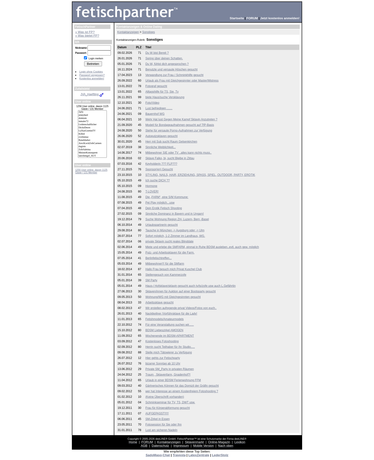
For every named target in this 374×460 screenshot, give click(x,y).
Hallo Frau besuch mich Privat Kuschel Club (173, 269)
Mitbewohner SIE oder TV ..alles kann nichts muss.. (178, 152)
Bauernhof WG (154, 114)
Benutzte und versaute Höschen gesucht (171, 69)
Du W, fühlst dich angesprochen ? (167, 64)
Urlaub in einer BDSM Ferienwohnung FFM (173, 380)
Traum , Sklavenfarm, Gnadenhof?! (167, 374)
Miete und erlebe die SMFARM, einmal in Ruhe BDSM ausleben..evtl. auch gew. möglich (202, 247)
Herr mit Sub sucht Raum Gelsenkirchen (171, 141)
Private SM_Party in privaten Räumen (169, 369)
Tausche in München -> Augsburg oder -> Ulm (174, 230)
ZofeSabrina (92, 149)
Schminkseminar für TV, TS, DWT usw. (170, 402)
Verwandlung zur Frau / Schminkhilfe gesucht (174, 75)
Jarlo (92, 112)
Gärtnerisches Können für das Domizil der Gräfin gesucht (182, 385)
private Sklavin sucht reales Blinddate (169, 241)
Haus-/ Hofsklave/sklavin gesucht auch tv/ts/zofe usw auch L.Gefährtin (190, 286)
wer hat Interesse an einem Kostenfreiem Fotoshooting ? (181, 391)
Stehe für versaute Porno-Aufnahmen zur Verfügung (178, 130)
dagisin (92, 146)
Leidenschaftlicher (92, 124)
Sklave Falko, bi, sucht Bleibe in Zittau (169, 158)
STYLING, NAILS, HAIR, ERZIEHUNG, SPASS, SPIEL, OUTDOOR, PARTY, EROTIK (200, 175)
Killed (92, 134)
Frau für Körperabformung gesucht (167, 408)
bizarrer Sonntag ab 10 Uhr (162, 363)
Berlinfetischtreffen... (158, 258)
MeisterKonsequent (92, 152)
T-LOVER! (152, 191)
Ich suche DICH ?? (157, 180)
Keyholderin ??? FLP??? (161, 163)
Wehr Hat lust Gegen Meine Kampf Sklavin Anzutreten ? (181, 119)
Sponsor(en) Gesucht (159, 169)
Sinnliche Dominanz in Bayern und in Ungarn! (174, 213)
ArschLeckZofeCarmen (92, 143)
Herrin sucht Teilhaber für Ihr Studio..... (170, 347)
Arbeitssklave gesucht (159, 302)
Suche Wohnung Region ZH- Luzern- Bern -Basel (177, 219)
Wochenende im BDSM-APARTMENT (169, 335)
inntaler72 (92, 121)
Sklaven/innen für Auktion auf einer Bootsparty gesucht (180, 291)
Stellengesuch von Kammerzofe (165, 274)
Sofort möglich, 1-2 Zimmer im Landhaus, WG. (175, 236)
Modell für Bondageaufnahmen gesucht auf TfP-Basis (179, 125)
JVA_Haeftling (92, 94)
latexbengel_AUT (92, 156)
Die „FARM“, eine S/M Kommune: (166, 197)
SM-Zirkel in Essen (157, 419)
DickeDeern (92, 127)
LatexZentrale (198, 455)
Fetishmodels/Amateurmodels (164, 319)
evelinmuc (92, 137)
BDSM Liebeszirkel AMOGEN (164, 330)
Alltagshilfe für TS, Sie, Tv (162, 91)
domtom (92, 118)
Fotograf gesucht (156, 86)
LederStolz (220, 455)
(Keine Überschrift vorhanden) (164, 396)
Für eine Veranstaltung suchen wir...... (169, 324)
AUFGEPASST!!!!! (157, 413)
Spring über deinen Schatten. (164, 58)
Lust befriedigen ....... (158, 108)
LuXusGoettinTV (92, 130)
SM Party (151, 280)
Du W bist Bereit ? (157, 53)
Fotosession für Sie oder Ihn (163, 424)
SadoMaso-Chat (158, 455)
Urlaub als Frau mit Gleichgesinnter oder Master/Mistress (181, 80)
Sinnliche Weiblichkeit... (160, 147)
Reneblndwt (92, 140)
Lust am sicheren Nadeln (161, 430)
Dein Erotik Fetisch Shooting (163, 208)
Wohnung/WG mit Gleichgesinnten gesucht (173, 297)
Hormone (151, 186)
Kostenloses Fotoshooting (162, 341)
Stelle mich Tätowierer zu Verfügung (168, 352)
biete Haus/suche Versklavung (164, 97)
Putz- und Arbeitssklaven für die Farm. (169, 252)
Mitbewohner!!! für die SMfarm (164, 263)
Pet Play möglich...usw (160, 202)
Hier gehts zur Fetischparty (162, 358)
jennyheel (92, 115)
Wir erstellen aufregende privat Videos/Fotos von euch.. (181, 308)
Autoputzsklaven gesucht (161, 136)
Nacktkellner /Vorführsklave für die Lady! (171, 313)
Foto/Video (152, 102)
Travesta (179, 455)
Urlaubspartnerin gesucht (161, 225)
